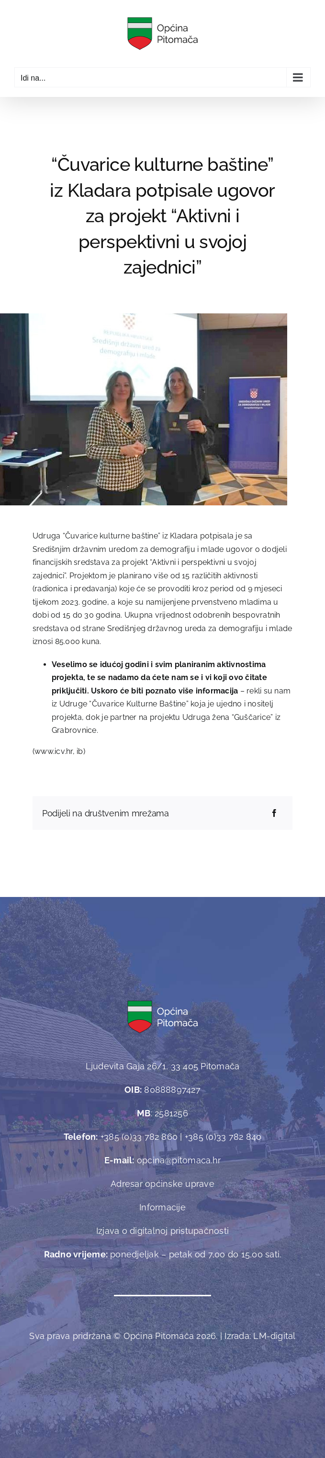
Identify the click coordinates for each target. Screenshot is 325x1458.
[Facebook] (274, 813)
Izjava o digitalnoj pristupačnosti (162, 1231)
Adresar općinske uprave (162, 1184)
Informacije (162, 1207)
